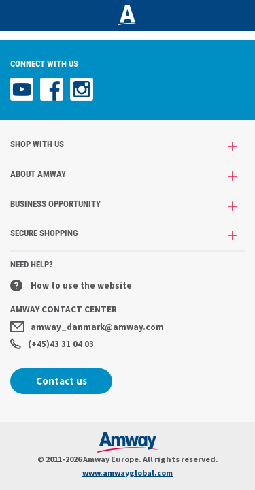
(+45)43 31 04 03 (52, 344)
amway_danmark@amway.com (87, 327)
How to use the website (71, 285)
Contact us (61, 380)
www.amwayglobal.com (127, 473)
